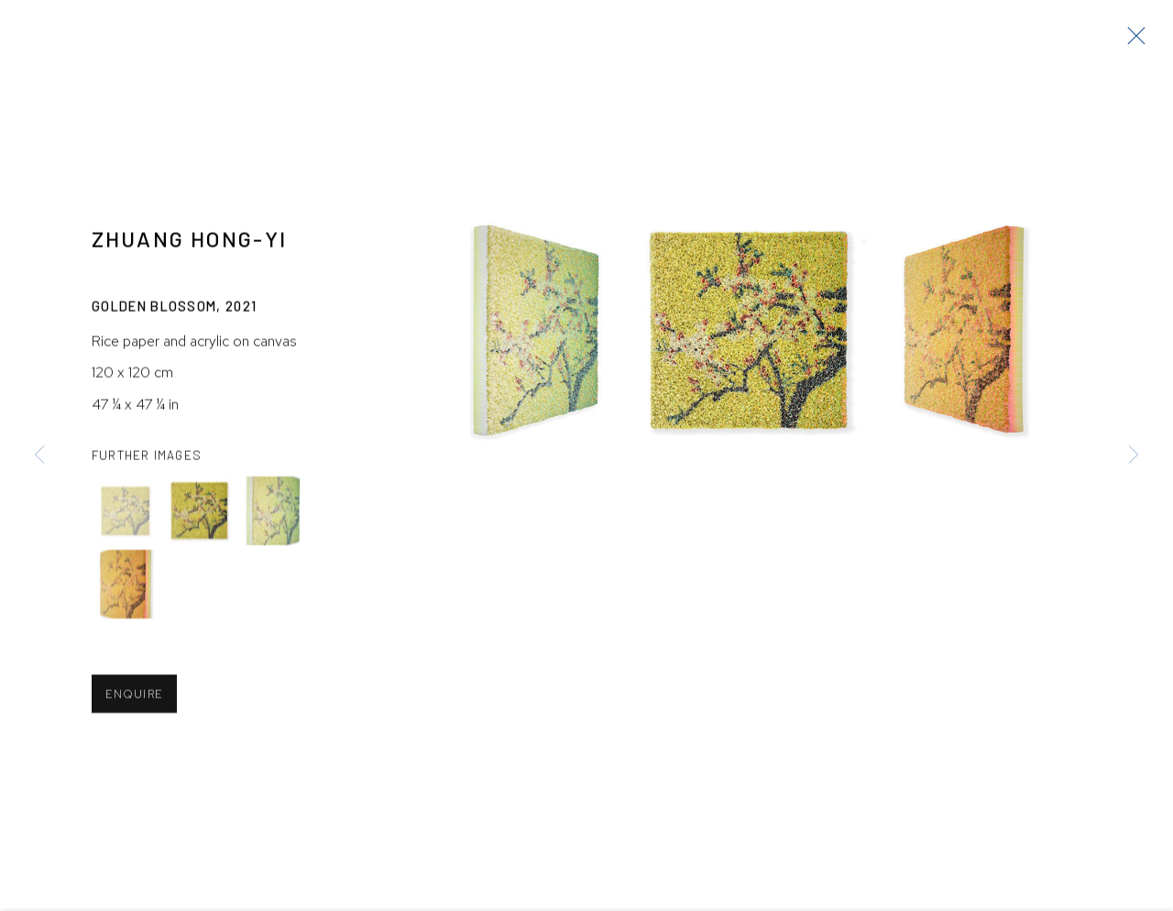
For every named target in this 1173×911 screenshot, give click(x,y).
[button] (126, 513)
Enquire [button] (134, 697)
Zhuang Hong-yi (189, 240)
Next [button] (1133, 455)
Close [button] (1132, 41)
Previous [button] (39, 455)
